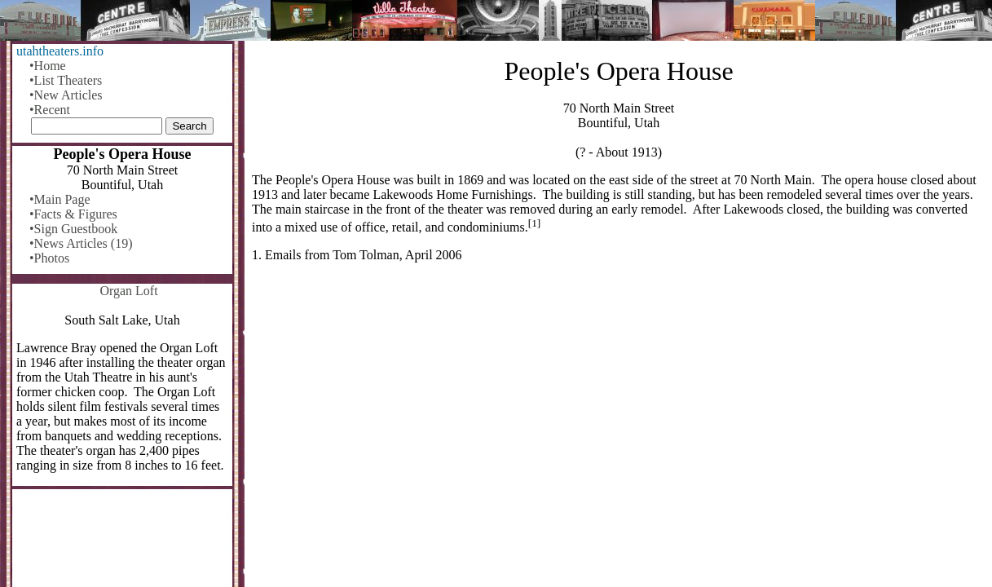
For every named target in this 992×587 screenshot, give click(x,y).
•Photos (49, 258)
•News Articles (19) (80, 243)
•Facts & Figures (73, 214)
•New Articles (66, 95)
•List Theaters (65, 80)
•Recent (49, 110)
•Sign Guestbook (73, 229)
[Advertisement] (618, 403)
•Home (47, 66)
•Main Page (59, 199)
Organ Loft (128, 291)
